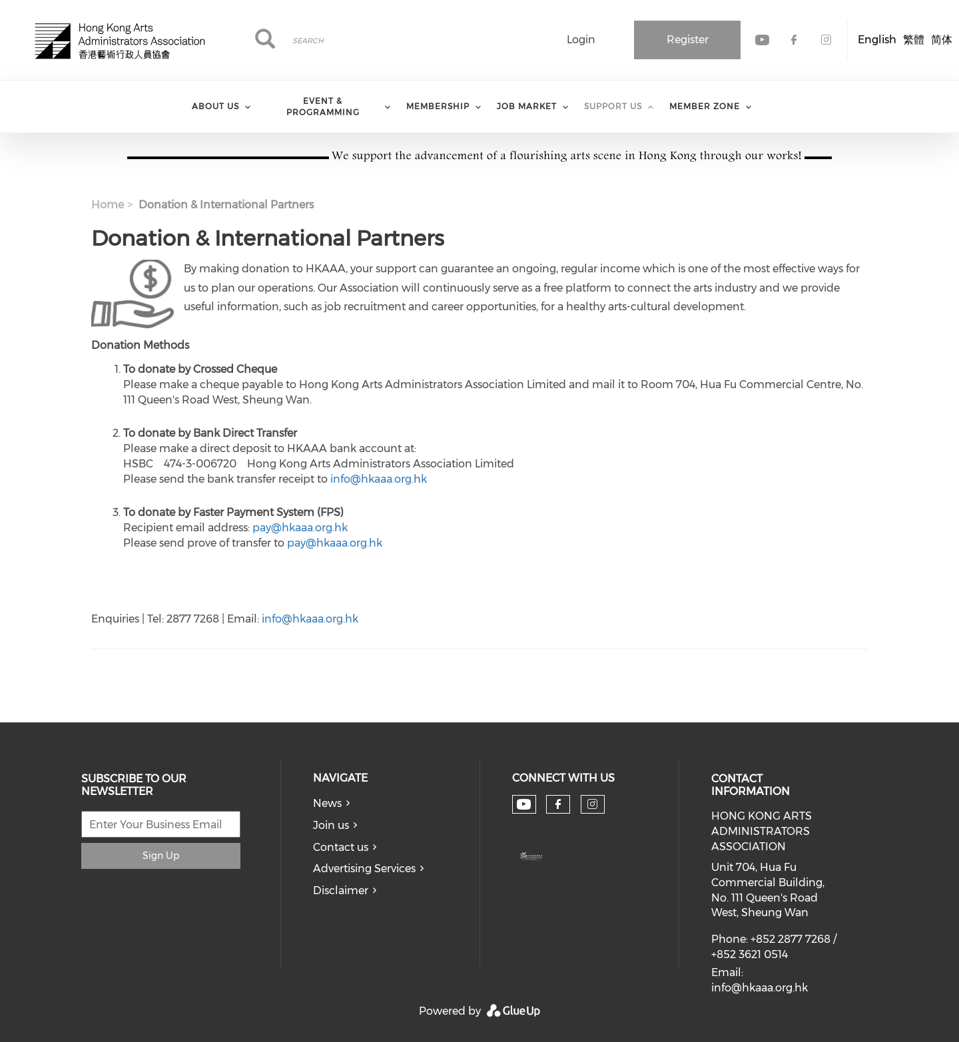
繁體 (913, 39)
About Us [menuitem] (215, 106)
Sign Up (161, 856)
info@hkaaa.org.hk (378, 479)
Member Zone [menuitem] (704, 106)
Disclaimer (340, 890)
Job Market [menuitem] (527, 106)
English (877, 39)
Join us (331, 825)
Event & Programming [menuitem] (323, 106)
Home (107, 204)
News (327, 803)
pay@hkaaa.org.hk (300, 527)
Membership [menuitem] (438, 106)
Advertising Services (364, 868)
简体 (941, 39)
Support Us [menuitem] (613, 106)
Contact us (340, 847)
